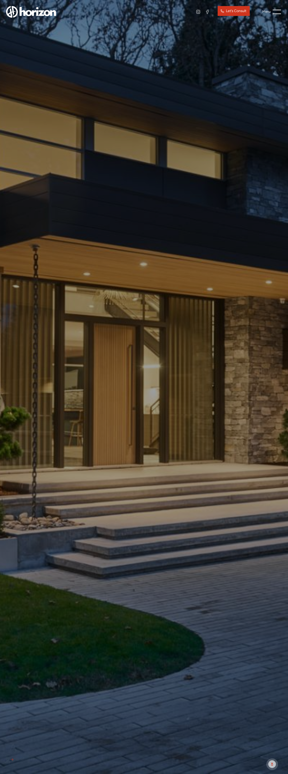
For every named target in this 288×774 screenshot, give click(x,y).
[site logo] (31, 11)
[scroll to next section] (272, 764)
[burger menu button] (271, 12)
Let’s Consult (236, 11)
